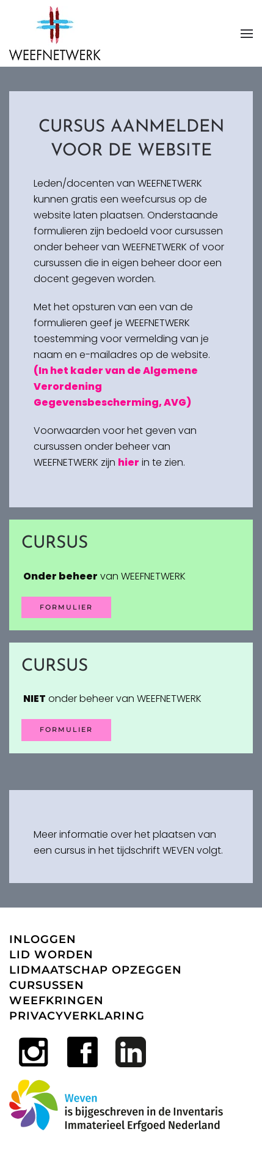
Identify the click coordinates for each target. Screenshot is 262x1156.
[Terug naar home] (55, 33)
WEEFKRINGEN (56, 1000)
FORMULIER (66, 607)
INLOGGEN (42, 939)
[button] (247, 33)
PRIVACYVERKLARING (77, 1016)
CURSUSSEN (46, 985)
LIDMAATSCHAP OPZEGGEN (95, 970)
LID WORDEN (51, 954)
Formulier (66, 729)
